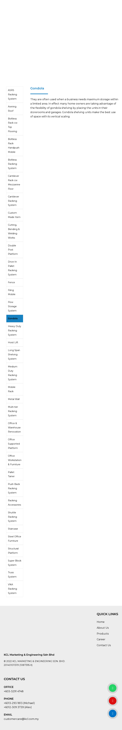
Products (103, 633)
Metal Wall (14, 399)
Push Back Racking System (14, 488)
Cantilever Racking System (13, 201)
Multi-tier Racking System (13, 411)
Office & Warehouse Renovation (14, 427)
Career (101, 639)
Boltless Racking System (12, 164)
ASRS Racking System (12, 94)
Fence (11, 282)
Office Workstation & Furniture (14, 460)
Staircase (13, 528)
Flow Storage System (12, 306)
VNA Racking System (12, 589)
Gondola (13, 318)
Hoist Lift (13, 342)
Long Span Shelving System (14, 354)
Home (101, 621)
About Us (103, 627)
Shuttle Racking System (12, 517)
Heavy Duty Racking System (14, 330)
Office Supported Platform (14, 443)
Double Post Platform (13, 250)
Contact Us (104, 645)
